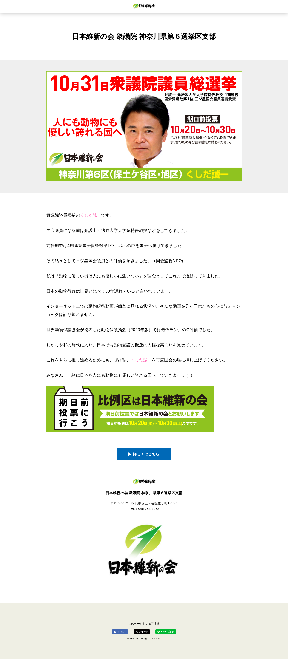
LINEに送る (167, 631)
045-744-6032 (148, 509)
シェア (121, 631)
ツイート (143, 631)
